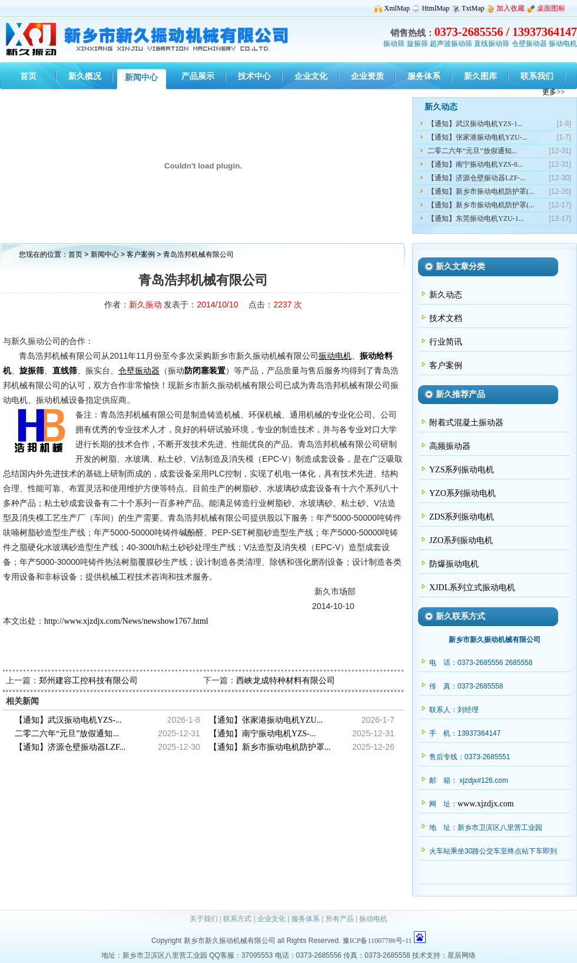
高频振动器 (449, 446)
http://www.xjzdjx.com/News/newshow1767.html (126, 621)
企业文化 (271, 919)
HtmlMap (436, 8)
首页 (75, 254)
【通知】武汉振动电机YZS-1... (475, 124)
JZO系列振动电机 (461, 540)
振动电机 (563, 43)
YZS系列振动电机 (461, 469)
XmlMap (397, 8)
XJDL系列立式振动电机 (472, 587)
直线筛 (64, 370)
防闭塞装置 (205, 370)
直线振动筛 (491, 43)
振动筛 (393, 43)
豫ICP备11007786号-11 (377, 940)
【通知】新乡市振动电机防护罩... (270, 747)
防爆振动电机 (454, 564)
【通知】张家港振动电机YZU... (266, 720)
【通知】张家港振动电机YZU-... (477, 137)
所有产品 (340, 919)
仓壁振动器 (529, 43)
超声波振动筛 (451, 43)
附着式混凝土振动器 (466, 422)
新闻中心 (105, 254)
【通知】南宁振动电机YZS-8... (475, 164)
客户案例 (142, 254)
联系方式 (237, 919)
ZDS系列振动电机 (461, 516)
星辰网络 (461, 955)
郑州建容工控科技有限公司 (88, 680)
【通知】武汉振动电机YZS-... (68, 720)
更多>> (553, 92)
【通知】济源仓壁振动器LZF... (70, 747)
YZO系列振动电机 (462, 493)
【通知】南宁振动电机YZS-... (262, 733)
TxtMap (473, 8)
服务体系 (305, 919)
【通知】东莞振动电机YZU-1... (475, 218)
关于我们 (204, 919)
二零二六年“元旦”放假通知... (472, 151)
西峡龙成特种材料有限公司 (285, 680)
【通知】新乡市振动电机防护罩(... (480, 191)
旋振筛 (417, 43)
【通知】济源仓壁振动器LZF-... (476, 178)
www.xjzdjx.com (485, 803)
